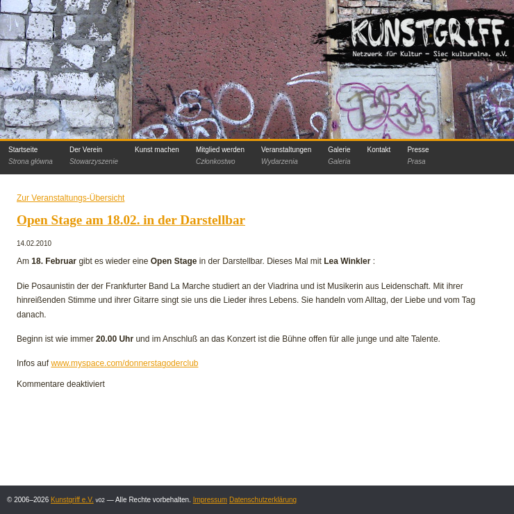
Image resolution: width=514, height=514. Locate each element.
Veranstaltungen (286, 155)
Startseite (30, 155)
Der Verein (93, 155)
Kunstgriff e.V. (72, 500)
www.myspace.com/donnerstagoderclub (124, 363)
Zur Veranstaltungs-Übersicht (70, 198)
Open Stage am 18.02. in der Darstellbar (131, 220)
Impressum (210, 500)
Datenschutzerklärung (263, 500)
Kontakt (378, 150)
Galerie (339, 155)
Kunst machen (157, 150)
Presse (418, 155)
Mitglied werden (220, 155)
